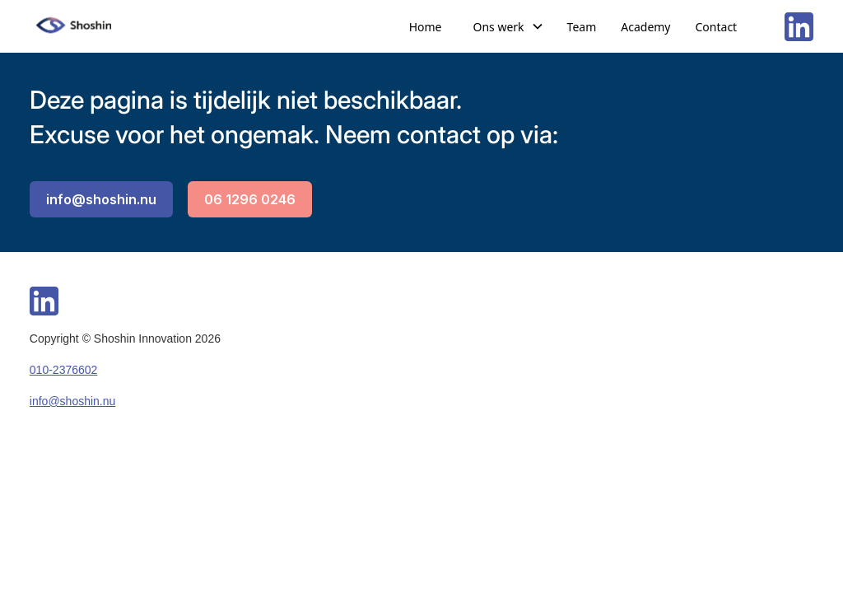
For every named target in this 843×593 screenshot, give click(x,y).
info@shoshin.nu (101, 199)
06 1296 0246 (250, 199)
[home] (75, 26)
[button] (508, 27)
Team (582, 27)
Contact (717, 27)
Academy (645, 27)
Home (425, 27)
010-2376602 (64, 369)
